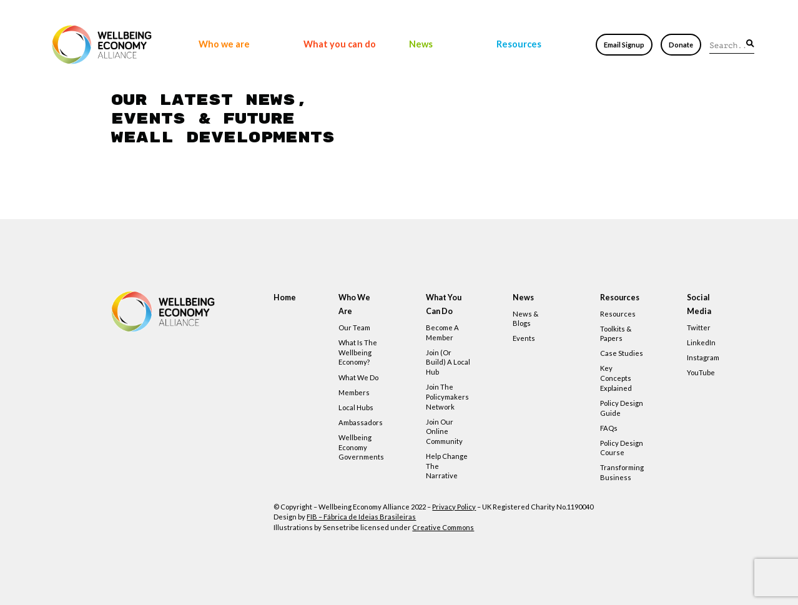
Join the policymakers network (447, 396)
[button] (750, 44)
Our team (354, 327)
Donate (681, 45)
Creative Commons (443, 527)
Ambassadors (360, 422)
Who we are (224, 44)
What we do (358, 377)
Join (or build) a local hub (448, 362)
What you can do (339, 44)
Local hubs (355, 407)
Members (354, 392)
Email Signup (624, 45)
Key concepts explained (616, 377)
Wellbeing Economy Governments (361, 447)
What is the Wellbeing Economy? (357, 352)
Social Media (699, 305)
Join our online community (444, 431)
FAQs (609, 428)
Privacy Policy (454, 507)
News (421, 44)
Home (284, 297)
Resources (518, 44)
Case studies (621, 353)
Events (524, 338)
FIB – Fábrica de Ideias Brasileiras (361, 517)
